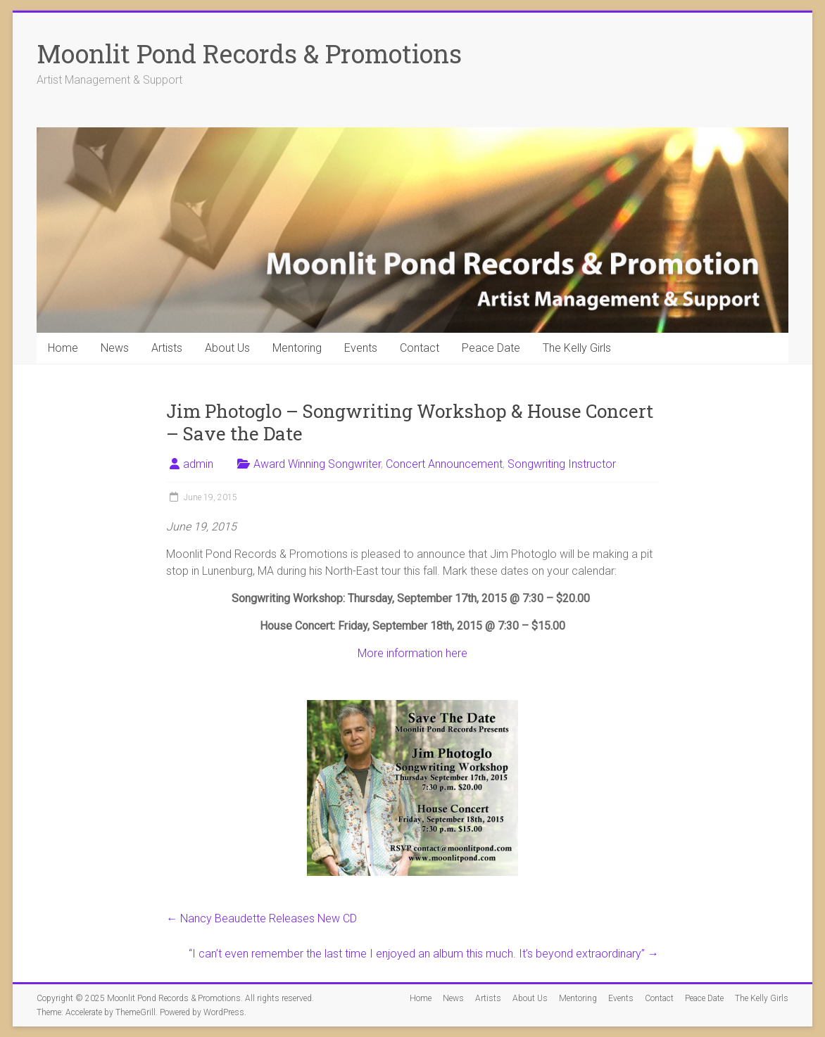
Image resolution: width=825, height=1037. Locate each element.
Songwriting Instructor (562, 464)
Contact (419, 348)
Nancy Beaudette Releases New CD (261, 918)
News (115, 348)
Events (360, 348)
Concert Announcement (444, 464)
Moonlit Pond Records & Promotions (249, 53)
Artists (166, 348)
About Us (227, 348)
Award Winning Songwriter (317, 464)
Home (63, 348)
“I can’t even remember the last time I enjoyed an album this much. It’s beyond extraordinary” (424, 953)
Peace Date (491, 348)
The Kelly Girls (577, 348)
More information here (412, 653)
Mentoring (297, 348)
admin (198, 464)
